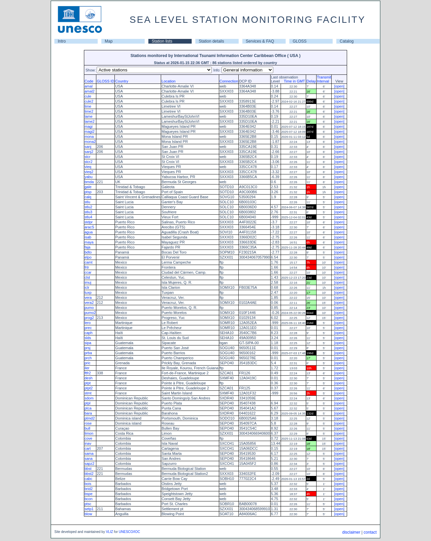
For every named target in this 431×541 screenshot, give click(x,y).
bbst (88, 469)
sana (89, 458)
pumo (89, 308)
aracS (89, 227)
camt (89, 262)
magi (89, 126)
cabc (88, 479)
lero (88, 323)
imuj (88, 282)
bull (87, 428)
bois (88, 484)
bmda (89, 182)
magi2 (90, 131)
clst (87, 277)
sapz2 (89, 464)
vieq (88, 167)
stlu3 (88, 212)
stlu (87, 202)
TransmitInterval (324, 79)
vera (88, 297)
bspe (89, 494)
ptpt (88, 383)
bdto (88, 252)
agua (89, 232)
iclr (87, 287)
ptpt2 (89, 388)
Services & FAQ (260, 41)
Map (108, 41)
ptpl (88, 403)
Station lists (162, 41)
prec (88, 328)
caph (89, 333)
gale (88, 187)
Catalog (346, 41)
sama (89, 453)
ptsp (88, 192)
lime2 (89, 111)
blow (88, 514)
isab (88, 237)
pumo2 (90, 313)
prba (88, 353)
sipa (88, 343)
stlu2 (88, 207)
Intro (62, 41)
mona (89, 136)
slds (88, 338)
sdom (89, 398)
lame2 (90, 121)
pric (88, 363)
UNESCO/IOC (129, 532)
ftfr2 (88, 373)
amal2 (90, 91)
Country (121, 81)
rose (88, 423)
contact (370, 532)
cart (88, 448)
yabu (89, 177)
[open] (339, 86)
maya (89, 242)
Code (89, 81)
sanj (88, 147)
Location (168, 81)
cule (88, 96)
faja (88, 247)
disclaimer (351, 532)
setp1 (89, 509)
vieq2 (89, 172)
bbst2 (89, 474)
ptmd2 (90, 418)
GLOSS (299, 41)
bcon (89, 499)
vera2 (89, 303)
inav (88, 443)
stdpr (89, 222)
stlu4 (88, 217)
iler (87, 368)
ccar (88, 272)
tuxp (88, 292)
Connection (229, 81)
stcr (88, 157)
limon (89, 433)
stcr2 (89, 162)
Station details (211, 41)
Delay (311, 81)
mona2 (90, 142)
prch (88, 358)
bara (88, 413)
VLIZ (109, 532)
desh (89, 378)
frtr (87, 267)
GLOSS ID (105, 81)
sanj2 (89, 152)
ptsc (88, 504)
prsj (88, 348)
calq (88, 197)
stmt (88, 393)
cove (88, 438)
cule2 (89, 101)
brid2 (89, 489)
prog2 (89, 318)
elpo (88, 257)
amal (89, 86)
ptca (88, 408)
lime (88, 106)
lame (89, 116)
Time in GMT (293, 81)
